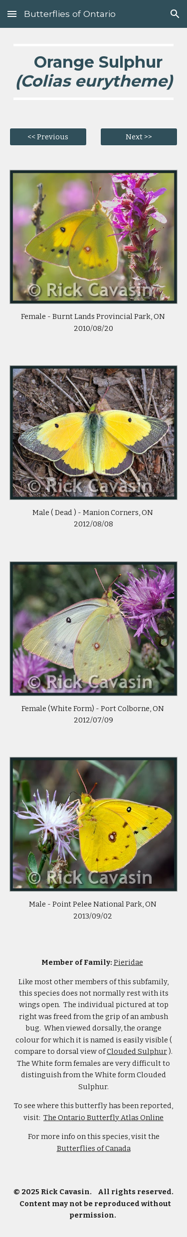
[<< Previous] (48, 136)
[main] (93, 72)
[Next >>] (139, 136)
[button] (12, 13)
